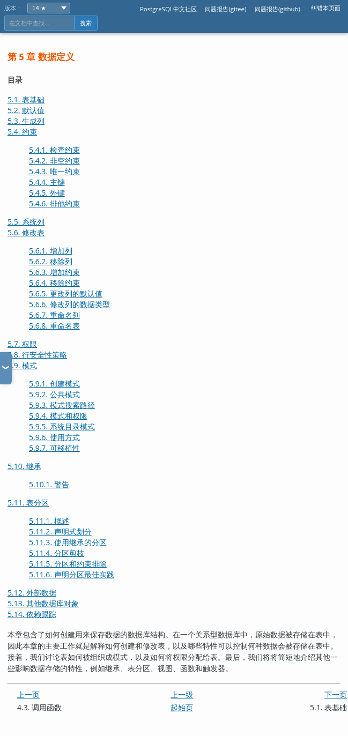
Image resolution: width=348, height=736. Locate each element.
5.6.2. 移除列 (50, 261)
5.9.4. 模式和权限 (58, 416)
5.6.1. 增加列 (50, 251)
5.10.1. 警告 (49, 484)
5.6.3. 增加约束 (54, 272)
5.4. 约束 (22, 132)
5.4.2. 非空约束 (54, 160)
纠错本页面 (325, 8)
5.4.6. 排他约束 (54, 203)
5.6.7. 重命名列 (54, 315)
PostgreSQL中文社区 (168, 9)
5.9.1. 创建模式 (54, 383)
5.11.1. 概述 (49, 521)
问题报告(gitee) (225, 9)
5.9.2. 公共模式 (54, 394)
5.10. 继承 (24, 466)
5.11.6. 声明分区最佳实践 (71, 574)
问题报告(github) (277, 9)
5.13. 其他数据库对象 (43, 603)
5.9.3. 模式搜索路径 (62, 405)
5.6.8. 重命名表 (54, 326)
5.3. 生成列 (26, 121)
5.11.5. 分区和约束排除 (68, 564)
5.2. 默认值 (26, 110)
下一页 (335, 694)
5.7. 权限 (22, 344)
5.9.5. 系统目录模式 (62, 426)
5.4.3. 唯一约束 (54, 171)
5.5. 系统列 (26, 222)
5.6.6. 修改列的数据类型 (69, 304)
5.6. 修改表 (26, 232)
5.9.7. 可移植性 (54, 448)
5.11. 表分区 (28, 502)
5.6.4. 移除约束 (54, 283)
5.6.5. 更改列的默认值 (65, 293)
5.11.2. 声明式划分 (60, 531)
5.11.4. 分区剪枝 (56, 553)
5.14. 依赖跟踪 (32, 614)
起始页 (182, 707)
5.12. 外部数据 (32, 593)
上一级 (182, 694)
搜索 (86, 23)
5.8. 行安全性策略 (37, 355)
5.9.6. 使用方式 (54, 437)
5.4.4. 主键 (47, 182)
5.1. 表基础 (26, 99)
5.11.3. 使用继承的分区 (68, 542)
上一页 (28, 694)
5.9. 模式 (22, 365)
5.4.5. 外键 (47, 193)
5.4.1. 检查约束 (54, 150)
